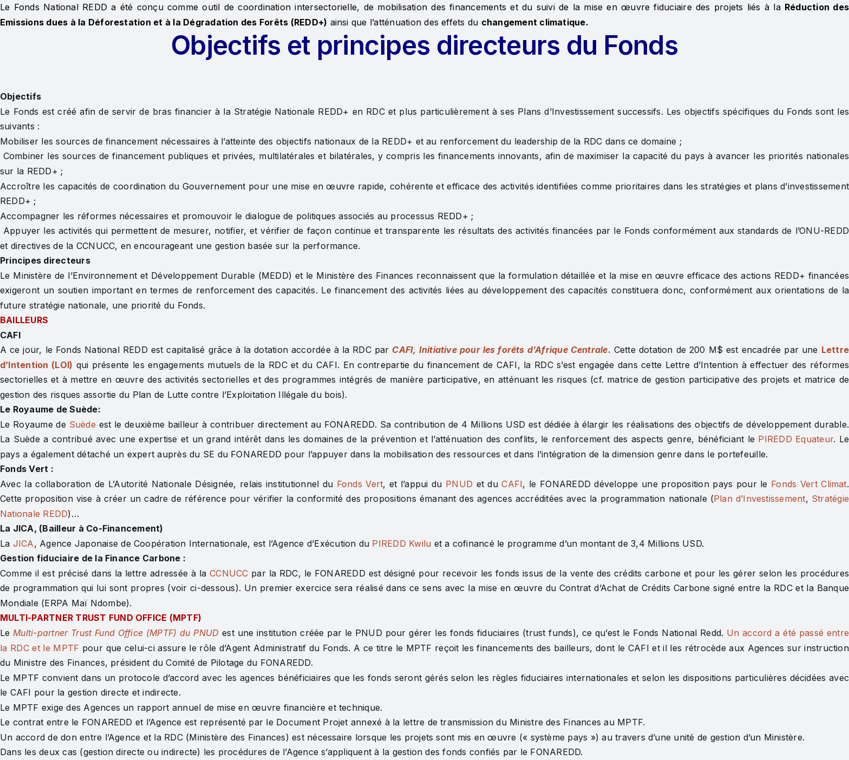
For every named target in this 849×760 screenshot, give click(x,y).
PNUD (459, 484)
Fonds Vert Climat (809, 484)
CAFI (512, 484)
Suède (82, 424)
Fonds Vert (360, 484)
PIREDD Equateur (795, 439)
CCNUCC (229, 573)
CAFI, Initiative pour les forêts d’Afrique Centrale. (501, 349)
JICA (23, 543)
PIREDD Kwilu (401, 543)
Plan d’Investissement (760, 498)
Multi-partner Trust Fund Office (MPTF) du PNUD (116, 632)
